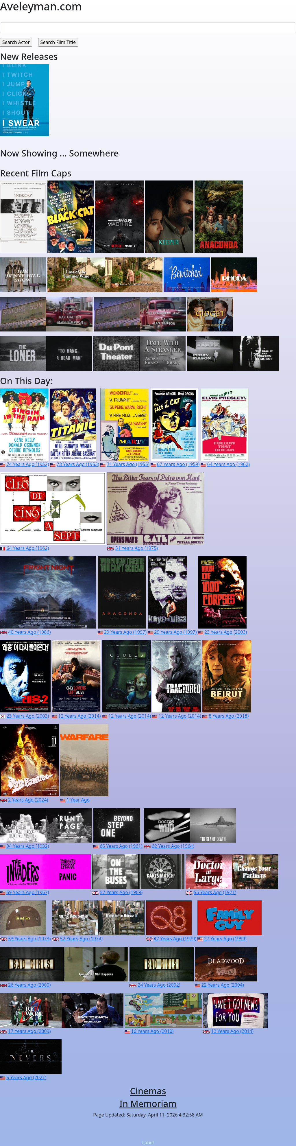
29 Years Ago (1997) (125, 632)
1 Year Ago (78, 800)
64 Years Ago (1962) (228, 464)
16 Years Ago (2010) (152, 1031)
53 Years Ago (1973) (29, 938)
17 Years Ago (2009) (29, 1031)
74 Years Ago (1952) (27, 464)
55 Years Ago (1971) (215, 892)
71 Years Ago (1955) (128, 464)
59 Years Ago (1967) (27, 892)
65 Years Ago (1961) (121, 846)
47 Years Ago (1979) (175, 938)
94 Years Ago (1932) (27, 846)
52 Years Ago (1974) (81, 938)
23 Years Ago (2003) (225, 632)
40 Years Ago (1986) (29, 632)
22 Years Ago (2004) (222, 985)
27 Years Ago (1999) (225, 938)
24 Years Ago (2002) (159, 985)
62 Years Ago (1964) (173, 846)
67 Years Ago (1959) (178, 464)
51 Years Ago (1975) (136, 548)
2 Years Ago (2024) (28, 800)
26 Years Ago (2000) (29, 985)
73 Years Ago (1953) (78, 464)
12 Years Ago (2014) (79, 716)
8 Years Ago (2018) (229, 716)
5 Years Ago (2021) (26, 1077)
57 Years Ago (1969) (121, 892)
